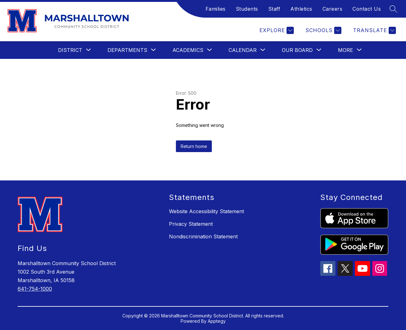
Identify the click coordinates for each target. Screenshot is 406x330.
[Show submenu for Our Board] (297, 50)
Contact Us (366, 9)
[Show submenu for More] (345, 50)
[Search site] (393, 9)
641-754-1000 (35, 289)
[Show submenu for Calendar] (243, 50)
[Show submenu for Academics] (187, 50)
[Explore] (276, 30)
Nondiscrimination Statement (203, 236)
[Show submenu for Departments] (127, 50)
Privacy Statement (191, 224)
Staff (274, 9)
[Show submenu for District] (70, 50)
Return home (194, 146)
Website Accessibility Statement (206, 211)
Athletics (301, 9)
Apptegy (217, 321)
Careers (332, 9)
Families (216, 9)
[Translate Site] (373, 30)
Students (247, 9)
